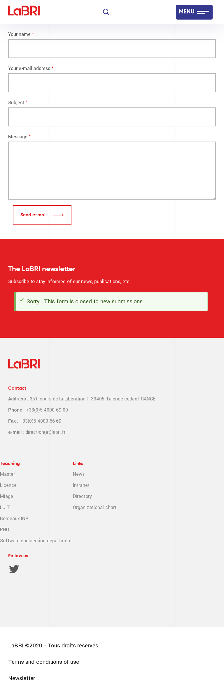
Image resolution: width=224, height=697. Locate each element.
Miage (6, 496)
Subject (16, 102)
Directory (82, 496)
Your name (19, 34)
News (79, 474)
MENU (187, 12)
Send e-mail (34, 215)
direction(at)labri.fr (45, 432)
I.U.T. (5, 507)
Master (7, 474)
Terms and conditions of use (43, 661)
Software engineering (23, 540)
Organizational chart (94, 507)
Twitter (14, 569)
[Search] (106, 12)
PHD (4, 529)
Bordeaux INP (14, 518)
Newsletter (21, 678)
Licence (8, 485)
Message (17, 137)
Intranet (81, 485)
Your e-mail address (29, 68)
